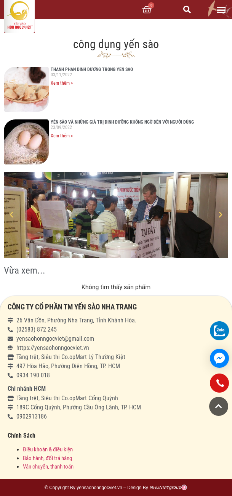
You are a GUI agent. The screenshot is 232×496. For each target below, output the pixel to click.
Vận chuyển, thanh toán (48, 466)
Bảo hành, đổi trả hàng (47, 458)
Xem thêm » (62, 83)
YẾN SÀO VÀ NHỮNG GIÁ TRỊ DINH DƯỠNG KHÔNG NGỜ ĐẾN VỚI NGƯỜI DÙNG (122, 122)
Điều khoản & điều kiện (48, 449)
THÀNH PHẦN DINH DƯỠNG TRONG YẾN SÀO (92, 69)
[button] (221, 9)
